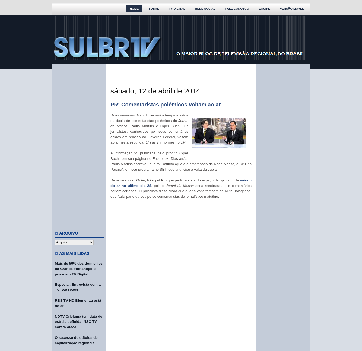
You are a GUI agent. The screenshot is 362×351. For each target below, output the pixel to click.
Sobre (153, 8)
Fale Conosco (237, 8)
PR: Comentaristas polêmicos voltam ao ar (165, 105)
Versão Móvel (292, 8)
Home (134, 8)
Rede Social (205, 8)
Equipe (264, 8)
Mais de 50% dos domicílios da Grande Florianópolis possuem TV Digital (79, 268)
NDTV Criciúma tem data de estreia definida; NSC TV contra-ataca (78, 321)
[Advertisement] (79, 145)
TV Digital (177, 8)
